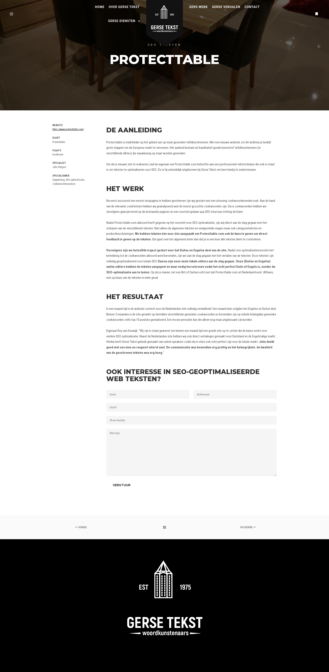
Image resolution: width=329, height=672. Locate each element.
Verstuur (121, 485)
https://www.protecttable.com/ (68, 129)
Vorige (81, 527)
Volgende (248, 527)
